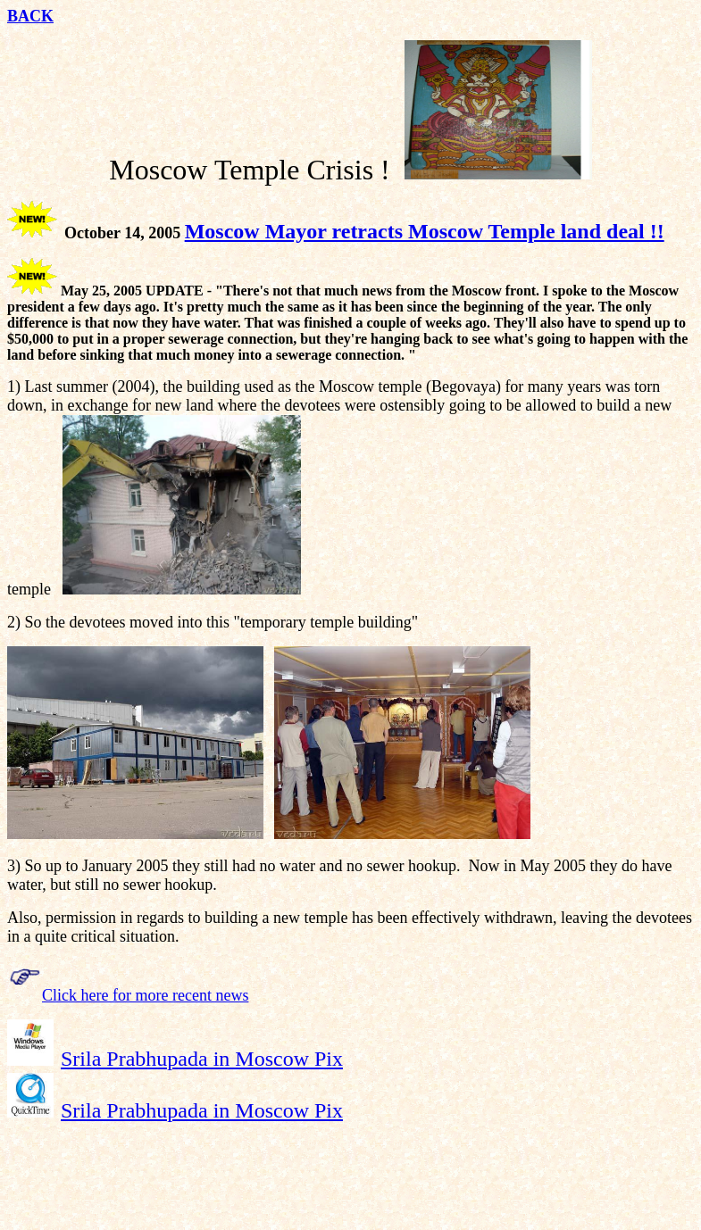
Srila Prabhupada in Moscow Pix (202, 1058)
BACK (30, 16)
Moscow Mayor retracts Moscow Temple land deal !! (424, 231)
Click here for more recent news (145, 995)
